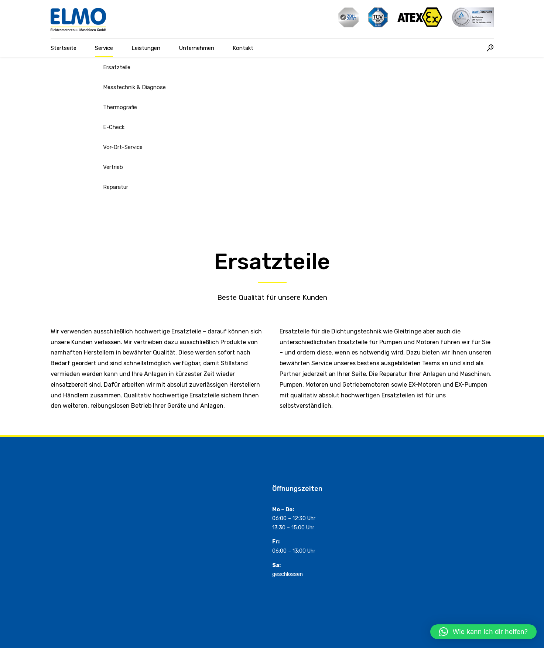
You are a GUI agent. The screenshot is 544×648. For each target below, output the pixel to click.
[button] (483, 631)
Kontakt (243, 48)
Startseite (63, 48)
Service (104, 48)
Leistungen (145, 48)
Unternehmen (196, 48)
